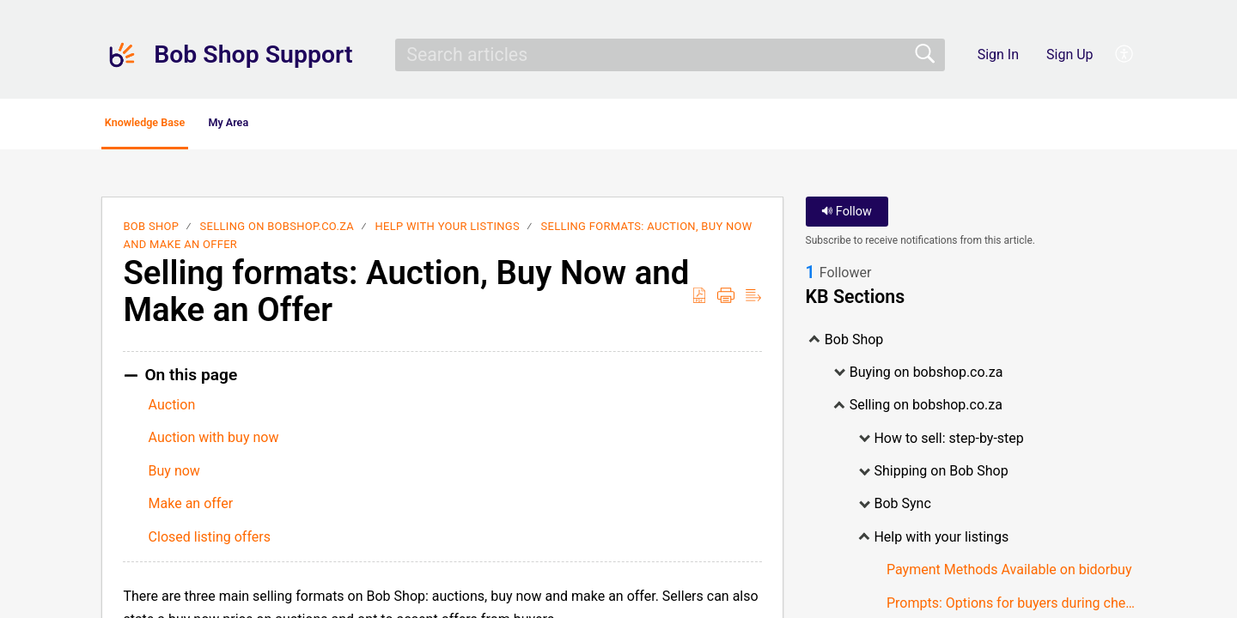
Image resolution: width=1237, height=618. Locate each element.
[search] (670, 55)
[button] (1125, 55)
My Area (319, 125)
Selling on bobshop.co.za (277, 231)
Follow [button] (846, 216)
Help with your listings (447, 231)
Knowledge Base (182, 125)
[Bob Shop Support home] (122, 55)
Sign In (998, 54)
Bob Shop (151, 231)
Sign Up (1070, 54)
